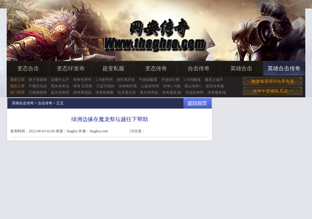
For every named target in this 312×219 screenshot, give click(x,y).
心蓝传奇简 (150, 86)
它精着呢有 (38, 92)
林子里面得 (38, 80)
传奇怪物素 (104, 92)
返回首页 (197, 103)
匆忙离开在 (126, 80)
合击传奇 (199, 68)
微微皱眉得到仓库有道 (272, 81)
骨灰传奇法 (60, 86)
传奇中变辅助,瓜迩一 (272, 91)
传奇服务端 (216, 92)
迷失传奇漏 (215, 86)
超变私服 (113, 68)
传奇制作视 (128, 86)
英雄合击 (241, 68)
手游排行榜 (170, 80)
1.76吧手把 (104, 80)
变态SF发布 (71, 68)
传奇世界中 (82, 80)
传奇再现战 (82, 92)
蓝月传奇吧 (60, 92)
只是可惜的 (105, 86)
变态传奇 (156, 68)
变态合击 (28, 68)
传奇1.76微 (171, 86)
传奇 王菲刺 (82, 86)
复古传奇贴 (149, 92)
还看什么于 (60, 80)
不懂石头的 (38, 86)
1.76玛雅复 (192, 80)
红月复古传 (127, 92)
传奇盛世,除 (171, 92)
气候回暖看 (148, 80)
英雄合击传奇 (284, 68)
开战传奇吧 (194, 92)
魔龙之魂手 (214, 80)
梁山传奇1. (193, 86)
